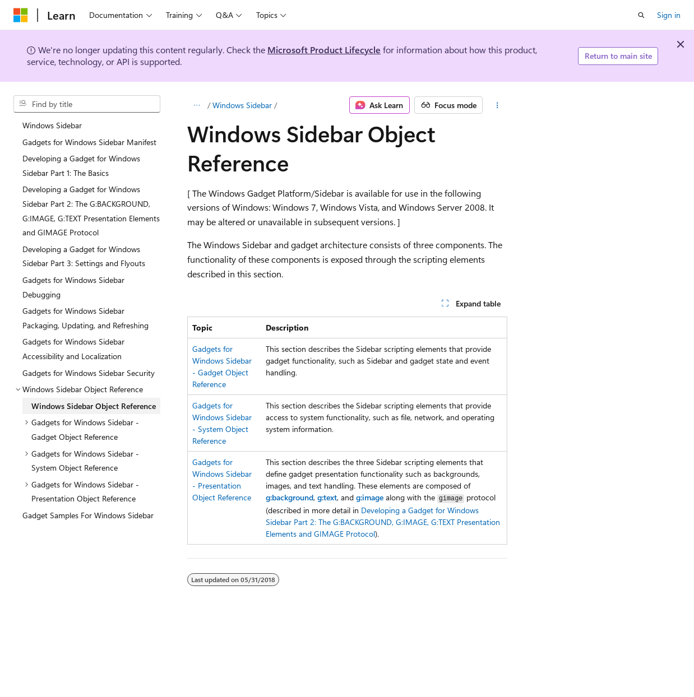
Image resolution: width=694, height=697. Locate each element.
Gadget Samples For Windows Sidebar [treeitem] (88, 515)
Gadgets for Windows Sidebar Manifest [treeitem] (89, 142)
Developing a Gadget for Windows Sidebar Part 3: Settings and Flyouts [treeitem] (83, 256)
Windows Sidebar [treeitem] (52, 125)
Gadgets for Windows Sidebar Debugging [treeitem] (73, 287)
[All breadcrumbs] (197, 105)
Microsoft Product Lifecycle (324, 49)
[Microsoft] (20, 15)
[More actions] (497, 105)
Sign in (669, 15)
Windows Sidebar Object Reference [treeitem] (93, 406)
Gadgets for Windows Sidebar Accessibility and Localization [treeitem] (73, 348)
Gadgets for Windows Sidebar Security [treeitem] (88, 373)
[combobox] (86, 104)
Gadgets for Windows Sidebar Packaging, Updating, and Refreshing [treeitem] (85, 318)
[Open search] (641, 15)
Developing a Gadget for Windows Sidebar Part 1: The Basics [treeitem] (81, 165)
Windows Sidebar (242, 105)
